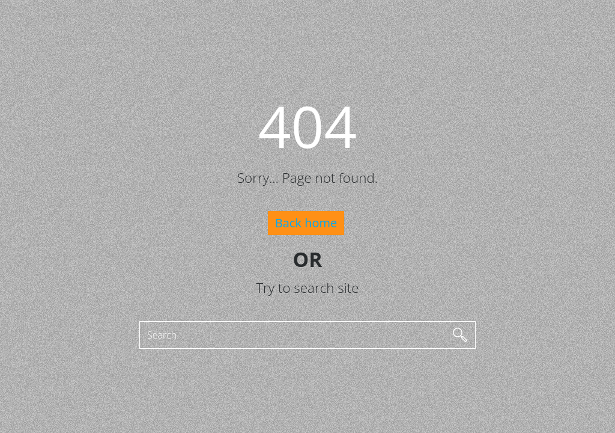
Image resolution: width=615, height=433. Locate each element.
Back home (306, 223)
